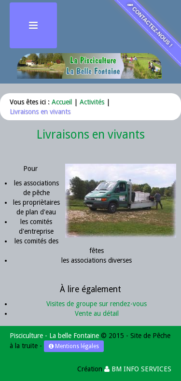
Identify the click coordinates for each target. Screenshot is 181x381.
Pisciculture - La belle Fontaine (54, 335)
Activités (92, 102)
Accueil (62, 102)
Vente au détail (97, 313)
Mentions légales (74, 346)
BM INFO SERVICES (137, 369)
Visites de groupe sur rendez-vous (96, 304)
